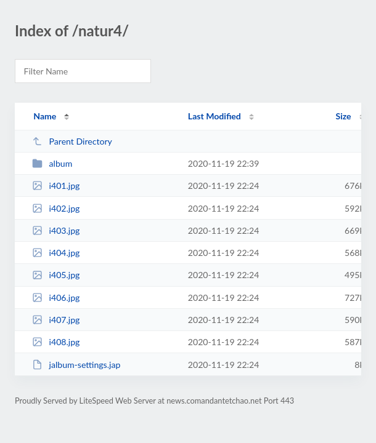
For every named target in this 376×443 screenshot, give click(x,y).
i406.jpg (56, 297)
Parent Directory (72, 141)
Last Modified (214, 116)
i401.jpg (56, 185)
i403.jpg (56, 230)
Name (44, 116)
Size (343, 116)
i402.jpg (56, 208)
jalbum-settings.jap (76, 364)
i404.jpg (56, 252)
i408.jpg (56, 342)
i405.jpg (56, 274)
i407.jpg (56, 319)
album (52, 163)
